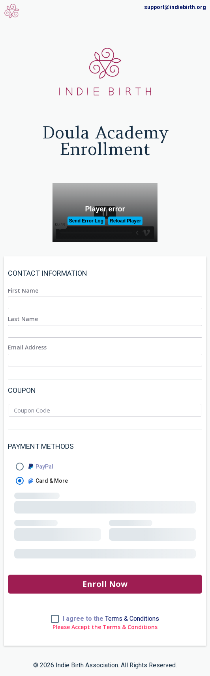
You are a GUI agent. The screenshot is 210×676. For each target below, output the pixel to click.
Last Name (23, 319)
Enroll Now (105, 584)
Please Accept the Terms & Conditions (105, 627)
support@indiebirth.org (175, 7)
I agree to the (111, 619)
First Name (23, 290)
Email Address (27, 347)
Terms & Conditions (132, 618)
